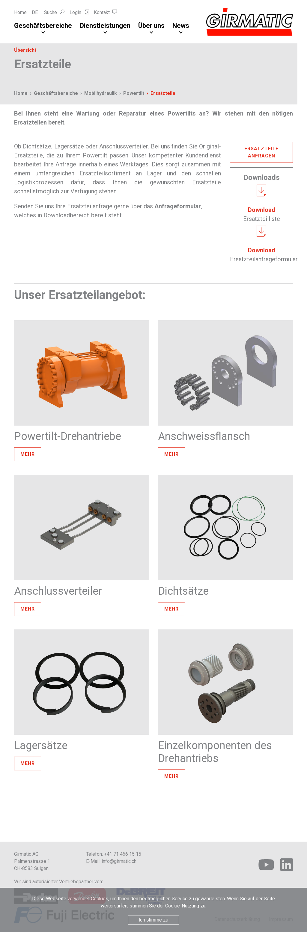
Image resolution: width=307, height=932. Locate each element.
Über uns (151, 25)
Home (20, 12)
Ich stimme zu (153, 919)
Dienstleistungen (105, 25)
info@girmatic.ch (119, 861)
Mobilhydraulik (100, 93)
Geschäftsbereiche (43, 25)
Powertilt (133, 93)
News (180, 25)
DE (35, 12)
